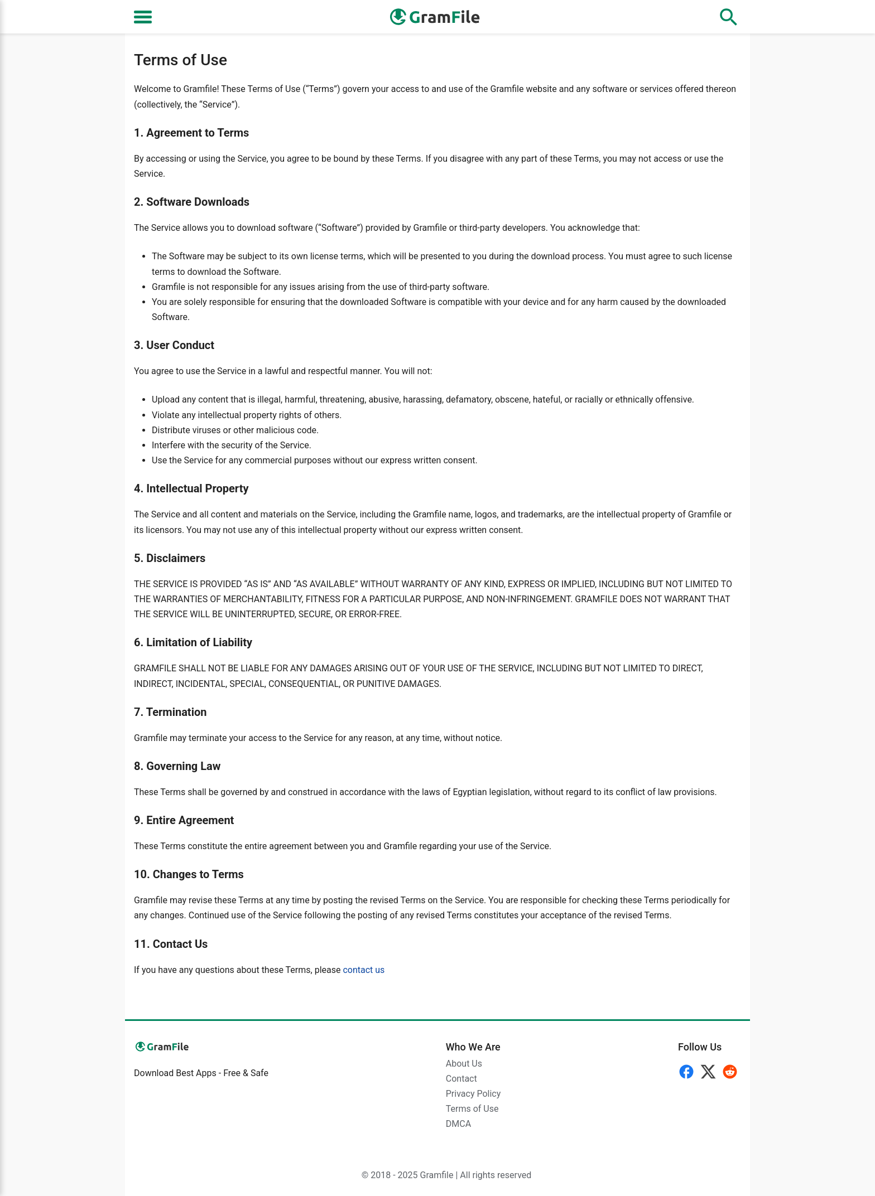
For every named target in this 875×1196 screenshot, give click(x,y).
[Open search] (729, 17)
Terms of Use (472, 1108)
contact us (363, 970)
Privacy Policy (473, 1093)
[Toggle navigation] (143, 17)
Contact (461, 1078)
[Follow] (709, 1069)
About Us (464, 1063)
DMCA (458, 1123)
